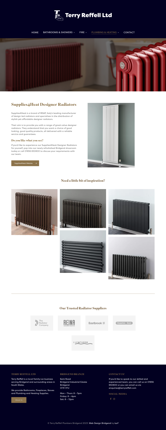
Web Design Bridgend (100, 423)
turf (116, 423)
